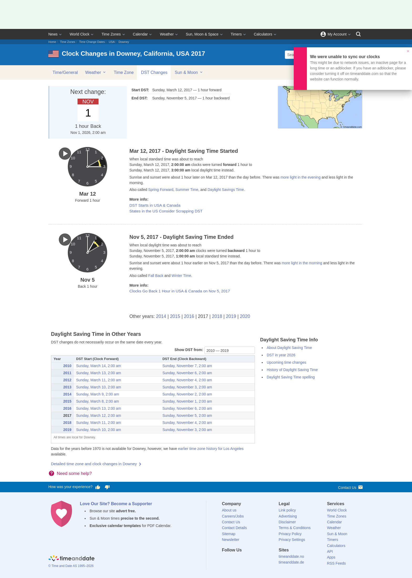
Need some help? (74, 473)
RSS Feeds (336, 563)
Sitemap (228, 534)
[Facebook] (226, 559)
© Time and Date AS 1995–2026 (71, 566)
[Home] (71, 559)
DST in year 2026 (281, 355)
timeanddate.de (291, 562)
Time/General (65, 72)
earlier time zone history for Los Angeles (211, 449)
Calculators (263, 34)
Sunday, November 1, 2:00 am (187, 401)
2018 (217, 316)
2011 (67, 373)
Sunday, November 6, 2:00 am (187, 373)
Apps (331, 557)
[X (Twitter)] (235, 559)
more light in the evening (300, 177)
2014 (161, 316)
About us (229, 510)
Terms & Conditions (295, 528)
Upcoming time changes (286, 362)
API (330, 551)
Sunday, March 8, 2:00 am (97, 401)
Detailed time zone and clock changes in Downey (94, 464)
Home (52, 41)
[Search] (358, 34)
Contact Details (234, 528)
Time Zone (124, 72)
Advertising (288, 516)
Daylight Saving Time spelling (291, 377)
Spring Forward (160, 189)
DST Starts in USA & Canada (155, 205)
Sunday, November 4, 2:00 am (187, 380)
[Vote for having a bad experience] (107, 487)
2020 (245, 316)
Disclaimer (287, 522)
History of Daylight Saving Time (292, 370)
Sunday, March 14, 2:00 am (98, 366)
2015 (175, 316)
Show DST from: (188, 350)
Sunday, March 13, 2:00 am (98, 373)
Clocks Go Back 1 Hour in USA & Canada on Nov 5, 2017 (180, 291)
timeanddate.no (291, 556)
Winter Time (181, 275)
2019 (231, 316)
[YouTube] (261, 559)
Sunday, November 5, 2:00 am (187, 415)
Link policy (287, 510)
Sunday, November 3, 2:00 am (187, 387)
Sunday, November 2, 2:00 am (187, 394)
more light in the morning (302, 263)
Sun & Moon (189, 72)
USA (112, 41)
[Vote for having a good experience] (98, 487)
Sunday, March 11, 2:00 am (98, 380)
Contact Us (351, 487)
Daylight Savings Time (226, 189)
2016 (189, 316)
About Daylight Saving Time (289, 348)
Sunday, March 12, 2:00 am (98, 415)
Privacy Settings (292, 540)
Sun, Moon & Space (202, 34)
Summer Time (187, 189)
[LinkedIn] (244, 559)
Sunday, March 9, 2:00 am (97, 394)
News (53, 34)
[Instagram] (252, 559)
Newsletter (230, 540)
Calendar (140, 34)
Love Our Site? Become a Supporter (116, 503)
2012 (67, 380)
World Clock (79, 34)
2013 (67, 387)
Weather (167, 34)
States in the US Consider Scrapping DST (166, 211)
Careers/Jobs (233, 516)
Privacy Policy (290, 534)
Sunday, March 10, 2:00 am (98, 387)
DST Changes (154, 72)
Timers (236, 34)
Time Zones (111, 34)
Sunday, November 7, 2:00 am (187, 366)
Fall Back (155, 275)
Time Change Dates (92, 41)
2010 (67, 366)
